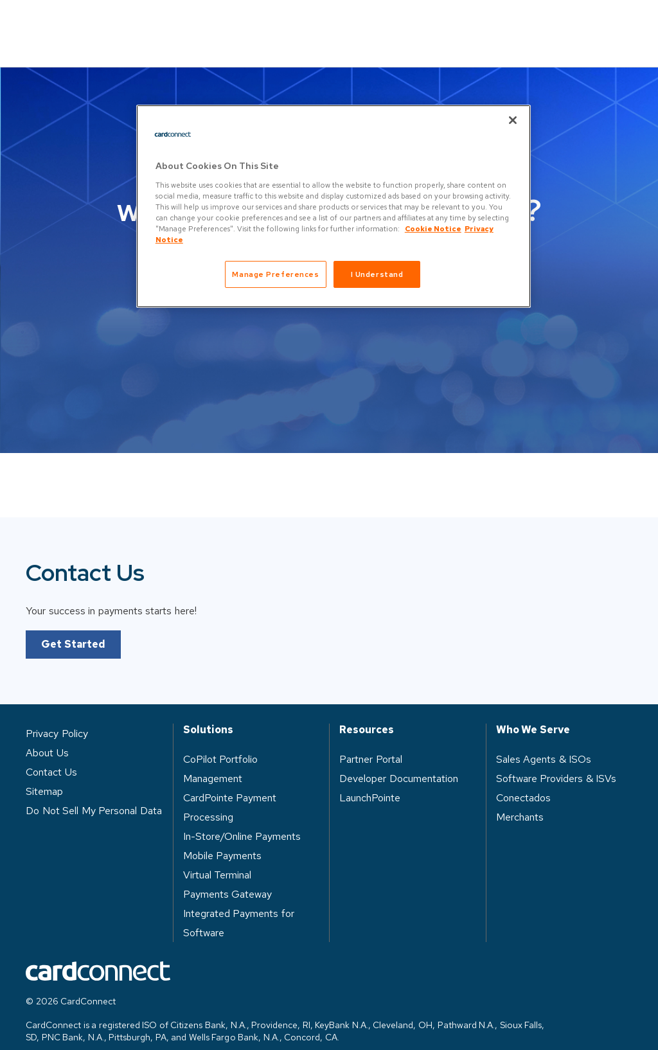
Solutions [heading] (208, 711)
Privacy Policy (57, 715)
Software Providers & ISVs (556, 760)
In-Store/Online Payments (242, 817)
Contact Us (588, 24)
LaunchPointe (369, 779)
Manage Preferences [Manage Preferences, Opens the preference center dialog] (275, 274)
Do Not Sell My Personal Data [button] (94, 792)
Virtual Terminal (217, 856)
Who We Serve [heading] (533, 711)
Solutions (147, 23)
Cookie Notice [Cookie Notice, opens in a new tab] (433, 228)
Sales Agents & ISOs (544, 740)
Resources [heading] (366, 711)
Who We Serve (242, 23)
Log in (497, 23)
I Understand (377, 274)
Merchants (520, 798)
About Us (423, 23)
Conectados (523, 779)
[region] (333, 206)
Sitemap (44, 772)
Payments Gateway (227, 875)
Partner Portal (370, 740)
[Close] (513, 120)
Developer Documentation (398, 760)
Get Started (73, 625)
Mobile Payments (222, 837)
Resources (339, 23)
